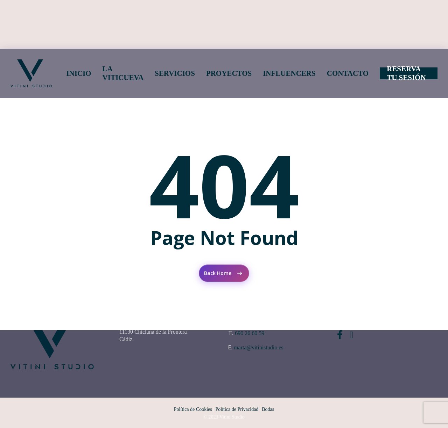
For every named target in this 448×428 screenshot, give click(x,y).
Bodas (268, 409)
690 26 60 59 (249, 333)
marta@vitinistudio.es (258, 347)
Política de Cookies (193, 409)
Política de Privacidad (237, 409)
